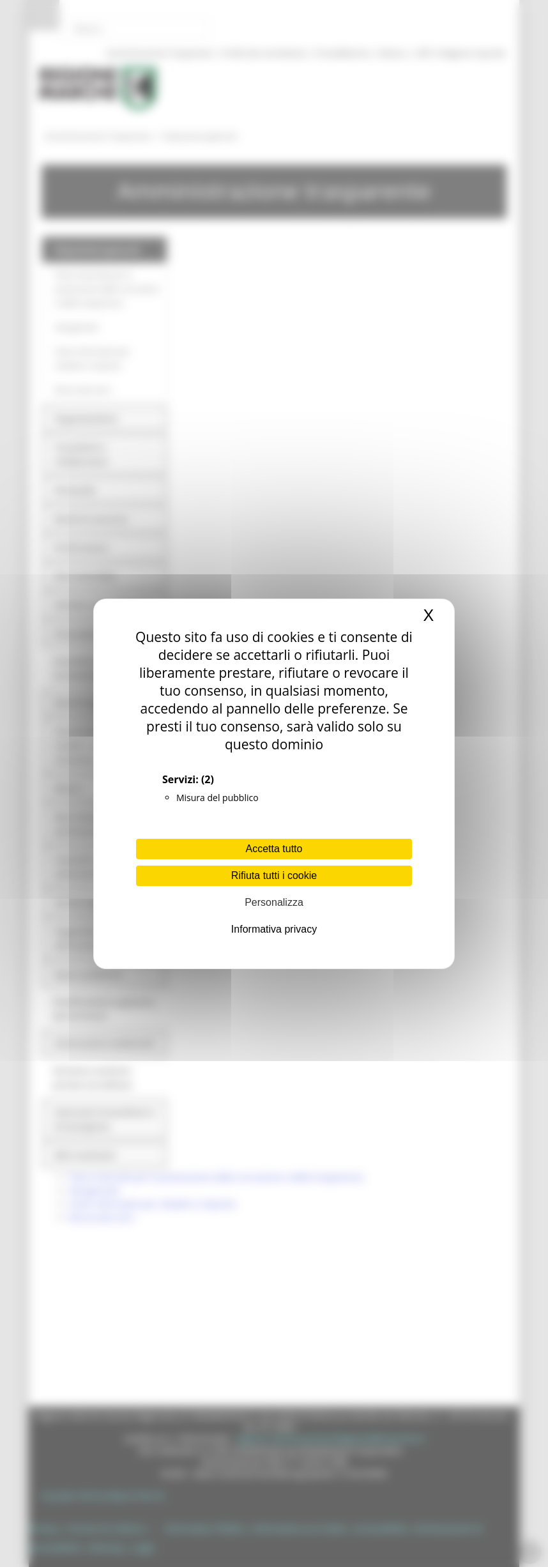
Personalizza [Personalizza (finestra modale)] (274, 902)
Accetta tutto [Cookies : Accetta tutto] (274, 848)
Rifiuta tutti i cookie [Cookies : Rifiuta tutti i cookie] (274, 875)
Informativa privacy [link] (274, 929)
